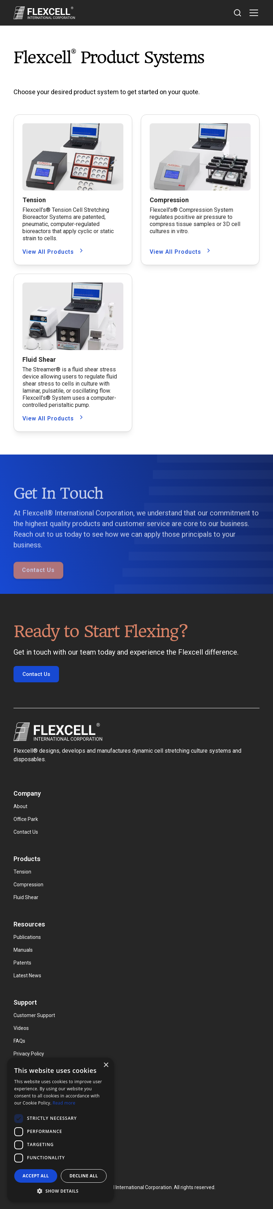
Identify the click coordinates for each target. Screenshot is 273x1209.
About (20, 806)
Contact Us (38, 584)
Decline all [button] (84, 1176)
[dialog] (60, 1130)
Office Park (26, 819)
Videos (21, 1028)
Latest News (27, 975)
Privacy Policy (29, 1054)
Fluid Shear (26, 897)
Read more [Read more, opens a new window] (64, 1103)
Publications (27, 937)
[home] (44, 12)
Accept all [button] (36, 1176)
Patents (22, 963)
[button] (252, 12)
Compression (28, 884)
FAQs (19, 1041)
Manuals (23, 950)
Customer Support (34, 1015)
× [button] (105, 1065)
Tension (22, 872)
